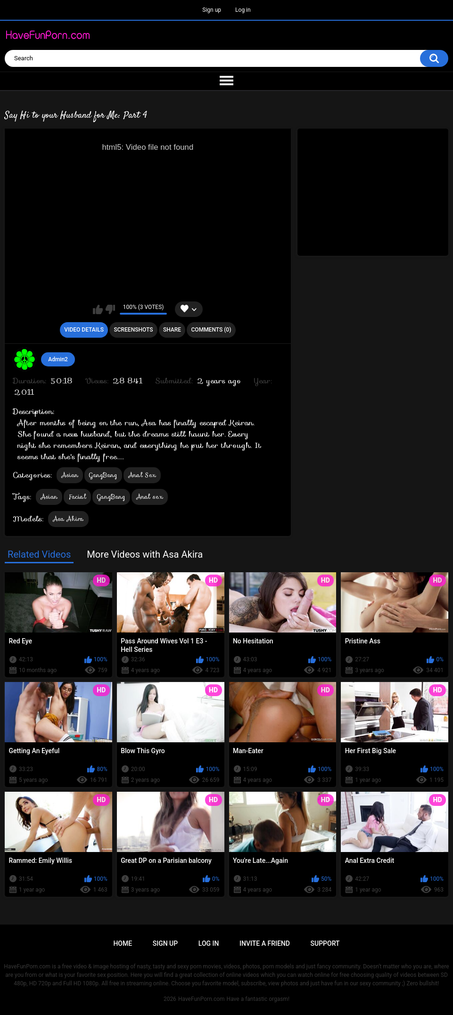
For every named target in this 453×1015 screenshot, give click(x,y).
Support (325, 943)
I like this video (98, 309)
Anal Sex (142, 475)
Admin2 (58, 359)
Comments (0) (211, 329)
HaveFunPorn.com (201, 999)
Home (122, 943)
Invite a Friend (264, 943)
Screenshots (133, 329)
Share (172, 329)
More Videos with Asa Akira (145, 554)
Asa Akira (68, 518)
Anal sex (149, 496)
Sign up (211, 10)
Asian (70, 475)
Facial (77, 496)
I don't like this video (110, 309)
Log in (243, 10)
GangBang (103, 475)
